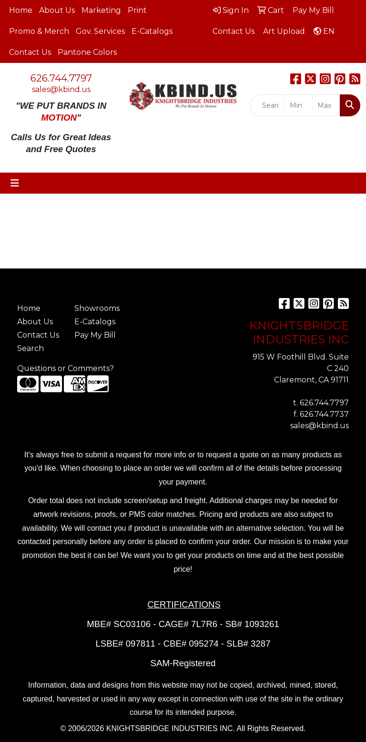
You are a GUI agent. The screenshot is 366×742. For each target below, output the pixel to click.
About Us (57, 10)
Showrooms (97, 308)
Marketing (101, 10)
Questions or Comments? (65, 368)
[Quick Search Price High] (326, 105)
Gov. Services (100, 31)
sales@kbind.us (61, 89)
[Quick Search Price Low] (299, 105)
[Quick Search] (267, 105)
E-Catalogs (152, 31)
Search (30, 348)
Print (137, 10)
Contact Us (30, 52)
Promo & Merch (39, 31)
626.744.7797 (61, 78)
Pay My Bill (95, 335)
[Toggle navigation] (15, 183)
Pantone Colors (87, 52)
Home (20, 10)
